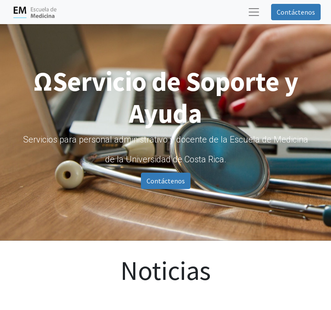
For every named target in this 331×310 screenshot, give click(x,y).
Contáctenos (296, 12)
